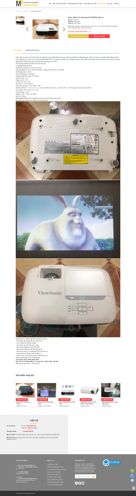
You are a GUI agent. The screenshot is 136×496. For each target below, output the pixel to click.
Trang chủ (18, 11)
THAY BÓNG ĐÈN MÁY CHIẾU (56, 469)
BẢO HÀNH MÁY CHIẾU (55, 479)
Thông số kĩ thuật (32, 50)
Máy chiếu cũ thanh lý (36, 11)
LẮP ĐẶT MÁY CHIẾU (54, 477)
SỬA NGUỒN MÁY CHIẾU (55, 482)
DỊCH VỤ (109, 3)
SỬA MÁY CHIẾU (52, 464)
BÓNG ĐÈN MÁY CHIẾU (75, 3)
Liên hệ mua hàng (99, 36)
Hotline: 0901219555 (78, 36)
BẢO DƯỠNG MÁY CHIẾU (55, 467)
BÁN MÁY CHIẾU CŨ (54, 474)
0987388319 (30, 426)
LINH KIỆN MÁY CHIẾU (90, 3)
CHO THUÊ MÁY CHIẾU (54, 485)
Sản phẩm (102, 3)
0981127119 (32, 428)
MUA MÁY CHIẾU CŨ (54, 472)
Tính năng (18, 50)
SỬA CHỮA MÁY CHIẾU (59, 3)
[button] (64, 29)
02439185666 (27, 431)
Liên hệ (116, 3)
